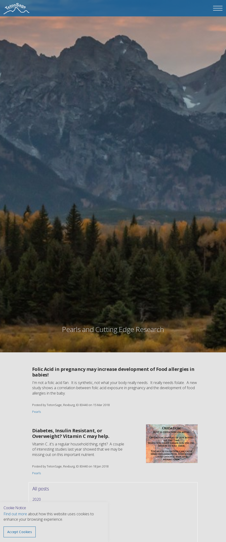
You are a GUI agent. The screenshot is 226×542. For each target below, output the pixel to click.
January (38, 533)
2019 (36, 507)
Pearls (36, 412)
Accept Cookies (19, 532)
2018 (36, 516)
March (37, 524)
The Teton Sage (16, 8)
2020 (36, 499)
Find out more (15, 513)
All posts (40, 489)
